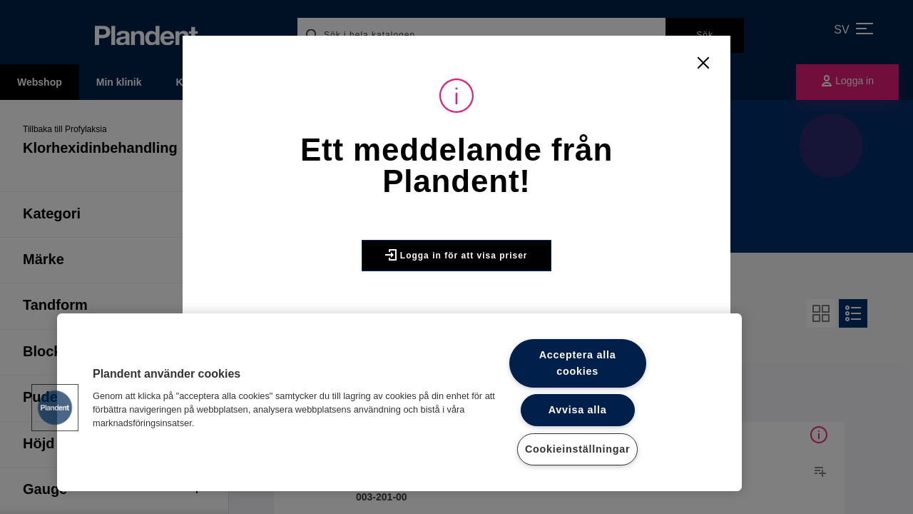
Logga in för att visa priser (456, 255)
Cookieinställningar (577, 449)
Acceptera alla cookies (577, 363)
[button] (55, 407)
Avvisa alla (578, 409)
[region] (399, 402)
